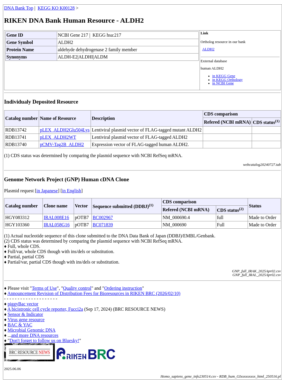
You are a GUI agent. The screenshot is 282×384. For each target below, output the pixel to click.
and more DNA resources (34, 335)
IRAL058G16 (57, 224)
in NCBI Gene (223, 83)
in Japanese (47, 190)
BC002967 (103, 217)
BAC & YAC (20, 324)
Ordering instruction (123, 288)
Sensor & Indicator (25, 314)
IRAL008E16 (56, 217)
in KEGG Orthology (227, 80)
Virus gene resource (26, 319)
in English (71, 190)
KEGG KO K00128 (56, 8)
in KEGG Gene (223, 76)
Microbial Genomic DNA (31, 330)
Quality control (77, 288)
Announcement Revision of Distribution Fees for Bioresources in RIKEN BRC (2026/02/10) (93, 293)
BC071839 (103, 224)
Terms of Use (44, 288)
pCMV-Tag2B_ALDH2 (62, 144)
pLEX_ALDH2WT (58, 137)
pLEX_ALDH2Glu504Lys (65, 129)
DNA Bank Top (18, 8)
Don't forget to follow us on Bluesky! (44, 340)
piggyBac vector (23, 303)
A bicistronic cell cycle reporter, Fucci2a (45, 309)
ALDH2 (208, 49)
